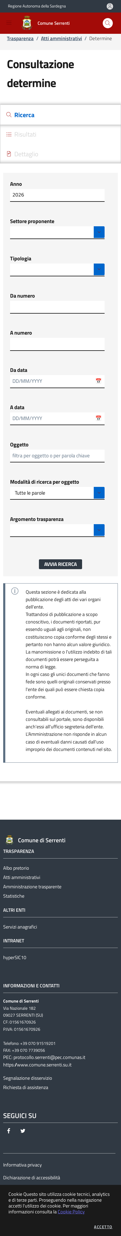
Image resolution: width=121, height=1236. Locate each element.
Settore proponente (32, 221)
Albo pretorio (16, 868)
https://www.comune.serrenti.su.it (37, 1064)
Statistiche (13, 896)
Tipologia (20, 258)
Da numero (22, 296)
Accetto (103, 1227)
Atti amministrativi (21, 877)
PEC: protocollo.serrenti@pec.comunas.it (44, 1057)
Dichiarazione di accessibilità (31, 1177)
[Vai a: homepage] (46, 23)
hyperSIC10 (14, 957)
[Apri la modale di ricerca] (107, 23)
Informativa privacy (22, 1164)
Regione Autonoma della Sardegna (37, 6)
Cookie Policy (71, 1211)
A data (17, 407)
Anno (16, 184)
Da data (18, 370)
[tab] (60, 114)
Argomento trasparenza (37, 519)
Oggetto (19, 444)
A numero (21, 333)
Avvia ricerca (60, 564)
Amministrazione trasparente (32, 886)
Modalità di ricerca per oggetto (44, 482)
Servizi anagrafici (20, 926)
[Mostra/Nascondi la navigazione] (9, 22)
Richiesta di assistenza (25, 1087)
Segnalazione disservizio (27, 1078)
